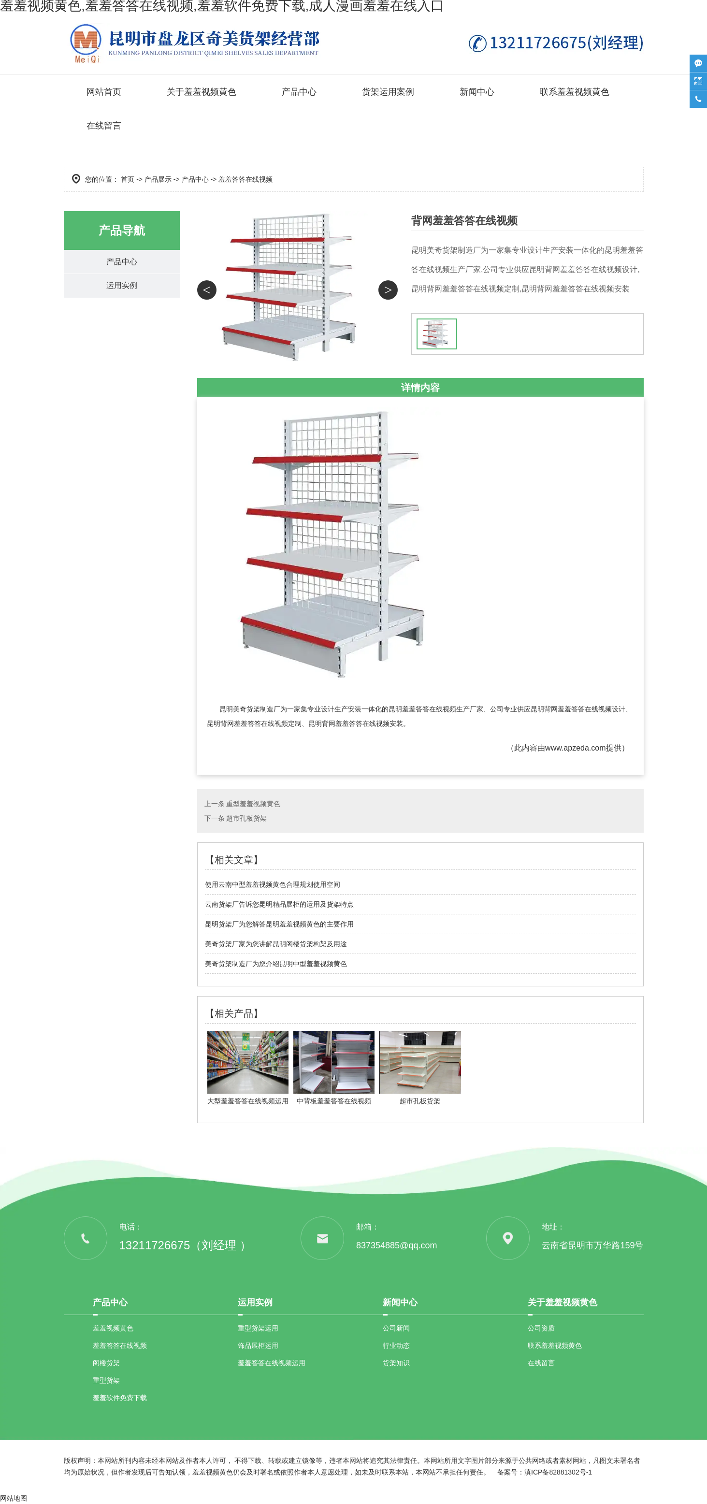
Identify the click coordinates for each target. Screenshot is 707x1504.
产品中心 (299, 92)
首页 (127, 179)
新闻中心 (477, 92)
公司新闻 (396, 1328)
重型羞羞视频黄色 (253, 804)
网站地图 (13, 1498)
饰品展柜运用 (258, 1345)
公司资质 (541, 1328)
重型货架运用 (258, 1328)
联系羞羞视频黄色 (574, 92)
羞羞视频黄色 (113, 1328)
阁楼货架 (106, 1363)
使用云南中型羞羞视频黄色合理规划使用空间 (272, 884)
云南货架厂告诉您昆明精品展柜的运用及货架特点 (279, 904)
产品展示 (158, 179)
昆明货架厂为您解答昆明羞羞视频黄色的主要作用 (279, 924)
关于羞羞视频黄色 (201, 92)
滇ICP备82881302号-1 (558, 1472)
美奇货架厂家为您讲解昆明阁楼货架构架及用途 (276, 944)
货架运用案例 (388, 92)
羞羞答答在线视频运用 (271, 1363)
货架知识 (396, 1363)
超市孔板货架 (246, 818)
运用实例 (121, 287)
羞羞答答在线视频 (120, 1345)
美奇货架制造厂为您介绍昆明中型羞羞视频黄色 (276, 964)
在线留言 (104, 125)
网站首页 (104, 92)
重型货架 (106, 1380)
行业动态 (396, 1345)
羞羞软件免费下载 (120, 1398)
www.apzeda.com (575, 748)
